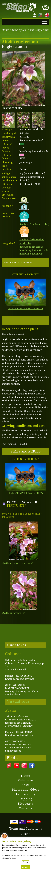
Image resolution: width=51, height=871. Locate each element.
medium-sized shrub (31, 253)
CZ (39, 14)
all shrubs (25, 243)
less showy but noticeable (33, 250)
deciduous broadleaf (31, 246)
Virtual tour (18, 701)
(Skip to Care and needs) (13, 334)
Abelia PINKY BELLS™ (14, 613)
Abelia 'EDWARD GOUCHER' (17, 563)
